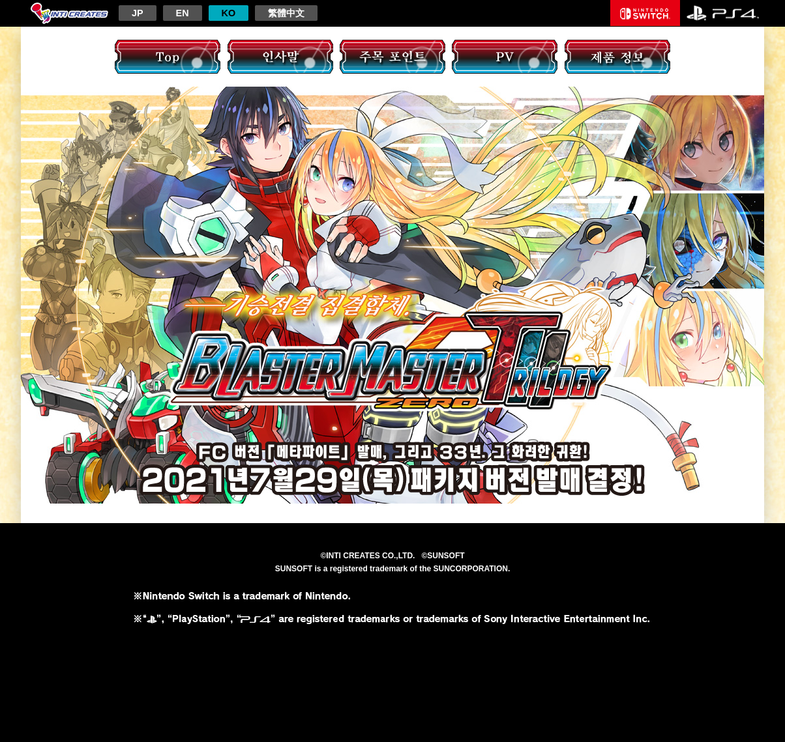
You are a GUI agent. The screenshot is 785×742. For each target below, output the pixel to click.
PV (504, 57)
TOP (167, 57)
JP (137, 13)
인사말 (280, 57)
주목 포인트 (392, 57)
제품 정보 (617, 57)
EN (182, 13)
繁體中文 (286, 13)
